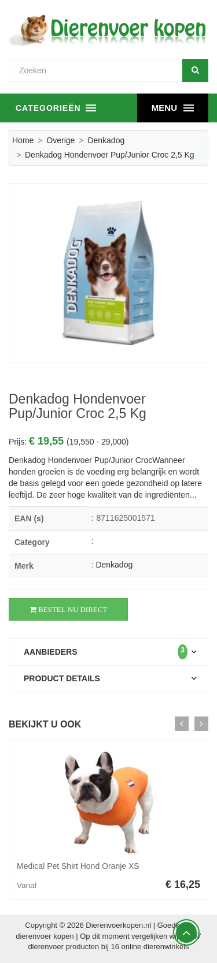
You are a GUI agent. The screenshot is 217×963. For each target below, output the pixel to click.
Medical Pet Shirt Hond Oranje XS (78, 866)
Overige (60, 140)
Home (23, 140)
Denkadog (105, 140)
